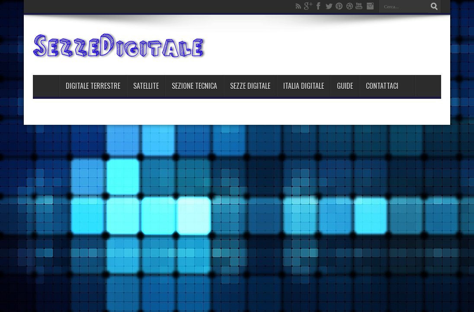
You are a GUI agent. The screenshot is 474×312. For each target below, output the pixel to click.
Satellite (146, 86)
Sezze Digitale (250, 86)
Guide (345, 86)
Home (46, 86)
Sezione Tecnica (194, 86)
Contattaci (382, 86)
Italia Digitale (303, 86)
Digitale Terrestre (93, 86)
